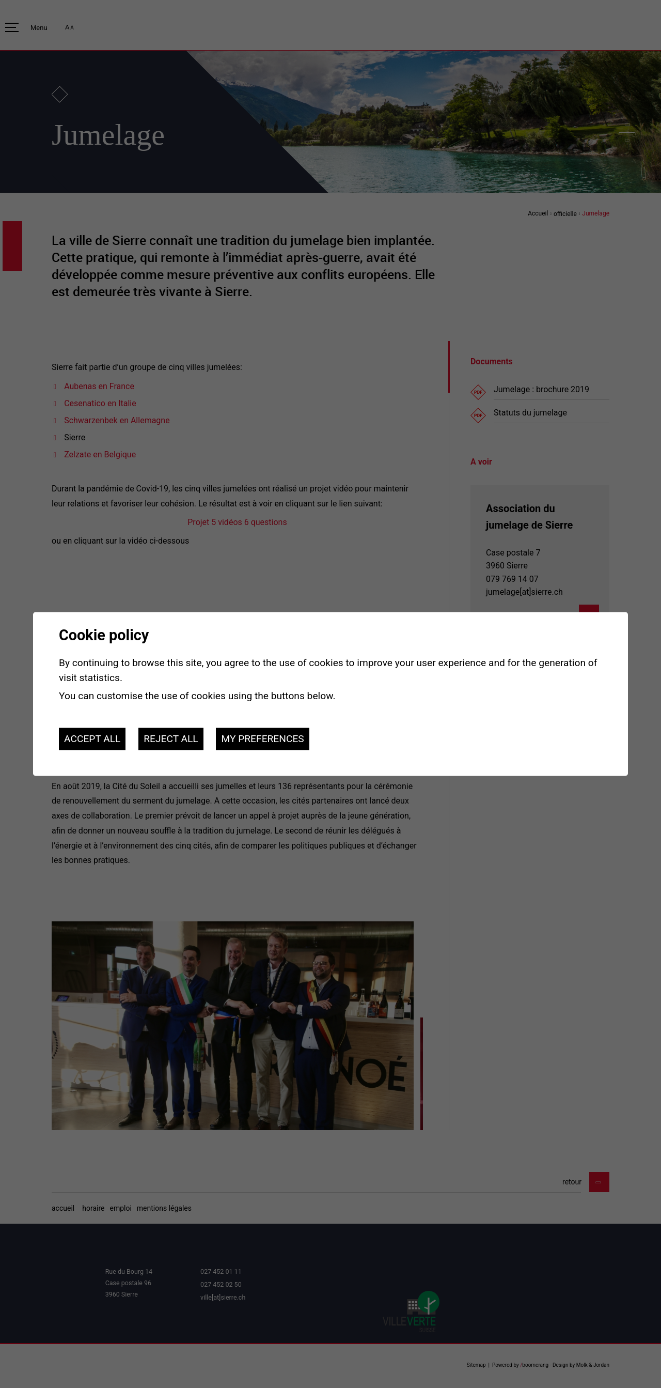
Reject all (171, 739)
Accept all (92, 739)
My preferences (262, 739)
